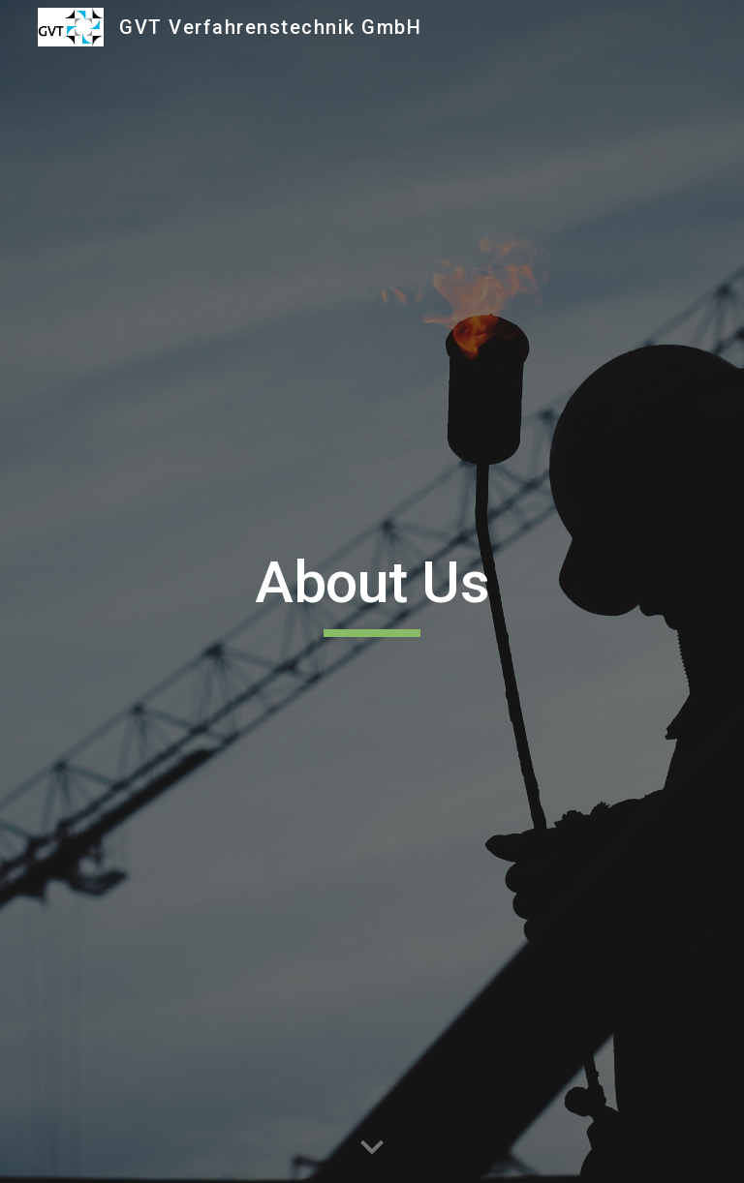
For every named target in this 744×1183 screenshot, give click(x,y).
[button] (372, 1148)
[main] (371, 591)
